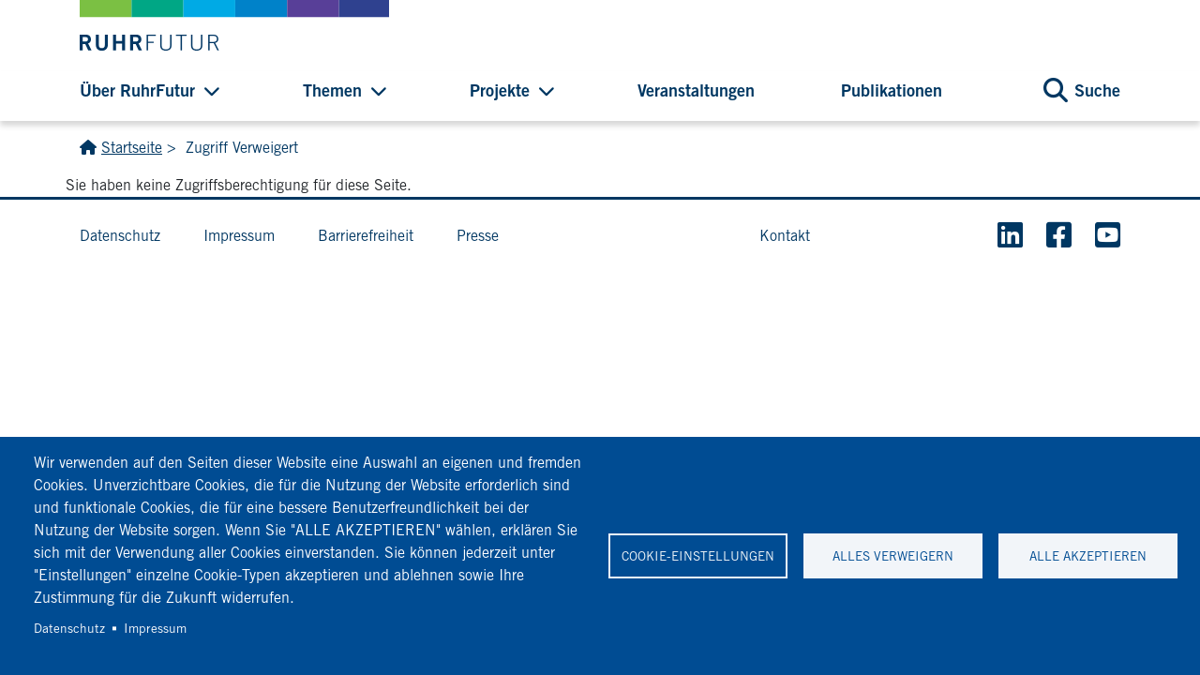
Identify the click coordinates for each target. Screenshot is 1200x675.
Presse (478, 236)
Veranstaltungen (696, 90)
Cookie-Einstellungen (698, 555)
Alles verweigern (892, 555)
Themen (332, 90)
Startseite (131, 148)
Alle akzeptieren (1088, 555)
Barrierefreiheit (365, 236)
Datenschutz (69, 628)
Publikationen (891, 90)
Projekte (500, 90)
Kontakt (784, 236)
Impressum (155, 628)
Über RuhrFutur (137, 90)
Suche (1097, 90)
